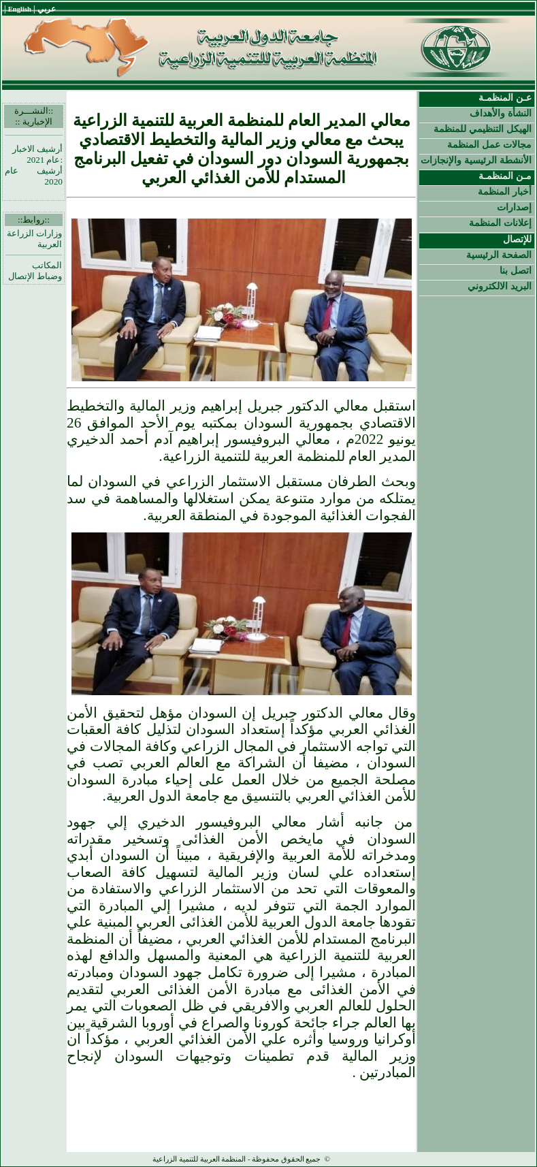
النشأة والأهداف (501, 113)
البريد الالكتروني (500, 286)
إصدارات (514, 207)
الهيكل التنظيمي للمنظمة (483, 128)
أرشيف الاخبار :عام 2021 (37, 154)
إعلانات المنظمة (500, 222)
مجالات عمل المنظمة (489, 144)
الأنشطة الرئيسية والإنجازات (476, 160)
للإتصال (517, 239)
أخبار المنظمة (505, 191)
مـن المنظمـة (505, 175)
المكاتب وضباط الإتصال (35, 270)
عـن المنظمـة (505, 97)
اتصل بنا (516, 270)
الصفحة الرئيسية (499, 254)
